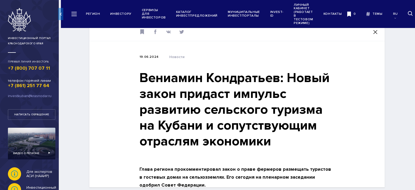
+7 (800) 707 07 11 (29, 68)
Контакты (335, 14)
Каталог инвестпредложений (199, 14)
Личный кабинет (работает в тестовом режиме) (306, 14)
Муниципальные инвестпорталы (246, 14)
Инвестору (123, 14)
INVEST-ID (279, 14)
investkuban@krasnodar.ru (29, 96)
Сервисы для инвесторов (156, 14)
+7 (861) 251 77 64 (28, 85)
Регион (95, 14)
